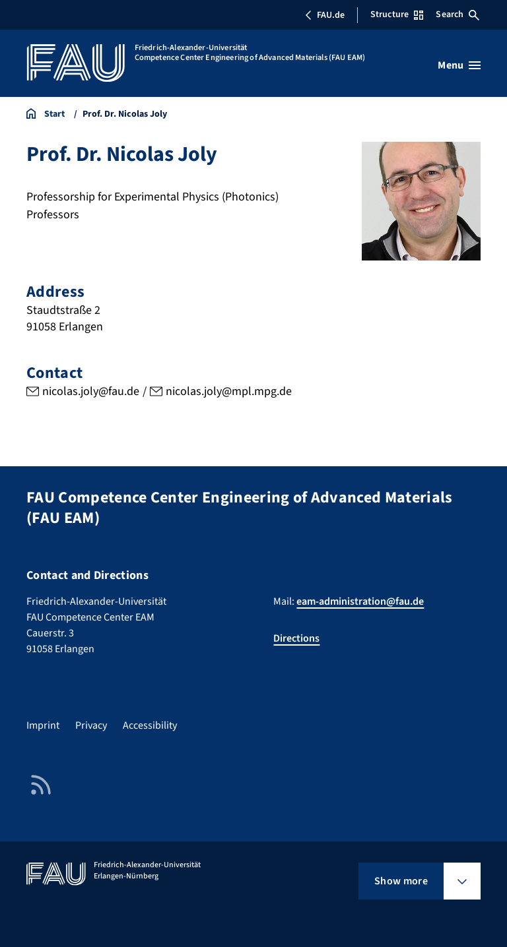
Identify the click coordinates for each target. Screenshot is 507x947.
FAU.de (324, 15)
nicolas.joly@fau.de (90, 392)
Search (457, 14)
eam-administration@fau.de (360, 601)
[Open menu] (459, 65)
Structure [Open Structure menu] (396, 14)
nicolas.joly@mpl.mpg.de (229, 392)
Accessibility (150, 725)
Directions (296, 638)
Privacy (91, 725)
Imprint (42, 725)
